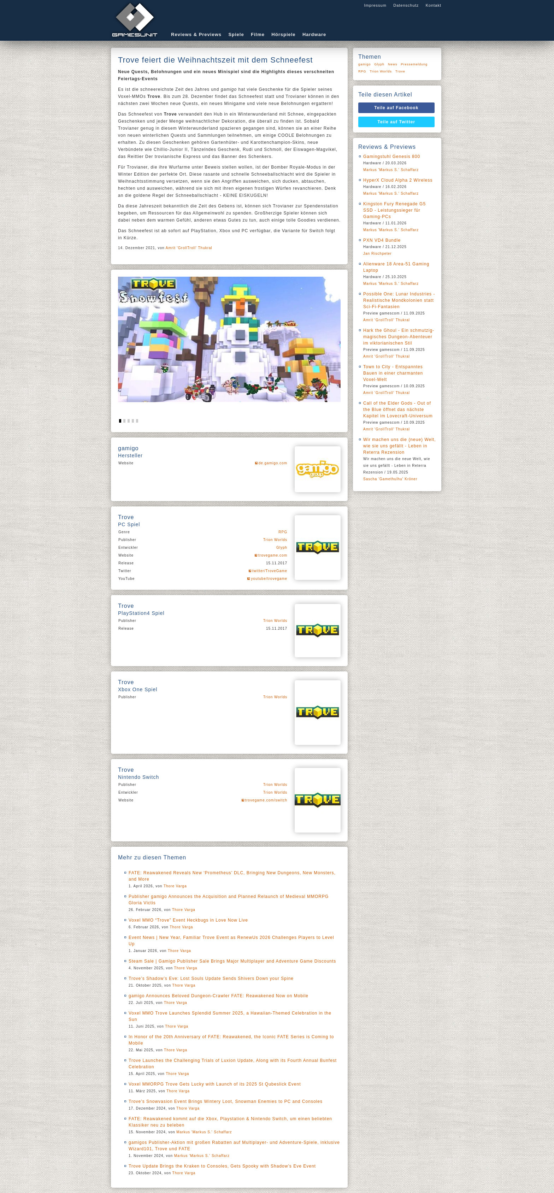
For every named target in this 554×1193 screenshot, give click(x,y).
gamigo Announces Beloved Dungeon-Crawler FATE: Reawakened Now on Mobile (218, 995)
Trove (400, 71)
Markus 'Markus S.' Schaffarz (204, 1132)
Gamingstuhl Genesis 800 (391, 156)
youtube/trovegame (269, 579)
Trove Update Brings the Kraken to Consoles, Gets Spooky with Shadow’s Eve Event (222, 1166)
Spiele (236, 34)
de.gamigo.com (273, 463)
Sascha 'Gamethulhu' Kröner (390, 479)
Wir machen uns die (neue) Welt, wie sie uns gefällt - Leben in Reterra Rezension (399, 446)
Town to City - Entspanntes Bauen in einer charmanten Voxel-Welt (393, 373)
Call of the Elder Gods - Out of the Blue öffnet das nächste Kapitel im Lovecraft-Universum (398, 409)
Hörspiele (283, 34)
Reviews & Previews (196, 34)
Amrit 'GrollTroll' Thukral (189, 248)
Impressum (375, 5)
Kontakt (433, 5)
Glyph (281, 548)
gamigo (364, 64)
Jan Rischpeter (377, 253)
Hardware (314, 34)
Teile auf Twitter (397, 121)
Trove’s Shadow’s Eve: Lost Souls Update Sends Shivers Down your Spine (211, 978)
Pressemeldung (414, 64)
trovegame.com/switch (266, 800)
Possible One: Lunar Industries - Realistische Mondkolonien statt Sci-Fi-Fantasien (399, 300)
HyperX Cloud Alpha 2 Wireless (397, 180)
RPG (282, 532)
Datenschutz (406, 5)
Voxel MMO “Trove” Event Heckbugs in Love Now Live (188, 920)
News (392, 64)
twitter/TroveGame (269, 571)
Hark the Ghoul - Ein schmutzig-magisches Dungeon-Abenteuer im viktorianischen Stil (398, 337)
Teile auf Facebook (396, 107)
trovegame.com (272, 555)
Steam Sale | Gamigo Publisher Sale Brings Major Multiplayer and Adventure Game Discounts (232, 961)
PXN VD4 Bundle (382, 240)
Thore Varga (175, 886)
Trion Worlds (275, 540)
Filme (258, 34)
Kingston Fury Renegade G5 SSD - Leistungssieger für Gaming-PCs (394, 210)
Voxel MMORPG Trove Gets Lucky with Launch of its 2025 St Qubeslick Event (215, 1084)
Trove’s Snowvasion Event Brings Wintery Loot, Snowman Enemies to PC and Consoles (226, 1101)
